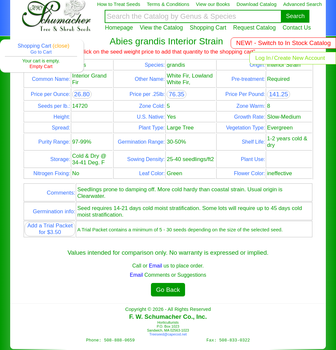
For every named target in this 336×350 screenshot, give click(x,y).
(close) (60, 46)
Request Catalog (254, 27)
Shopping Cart (208, 27)
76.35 (176, 94)
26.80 (82, 94)
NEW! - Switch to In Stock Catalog (283, 42)
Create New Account (299, 58)
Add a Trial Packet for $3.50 (50, 228)
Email (155, 265)
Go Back (168, 289)
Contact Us (297, 27)
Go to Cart (41, 52)
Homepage (119, 27)
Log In (263, 58)
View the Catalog (161, 27)
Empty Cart (41, 66)
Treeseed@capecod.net (168, 334)
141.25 (278, 94)
